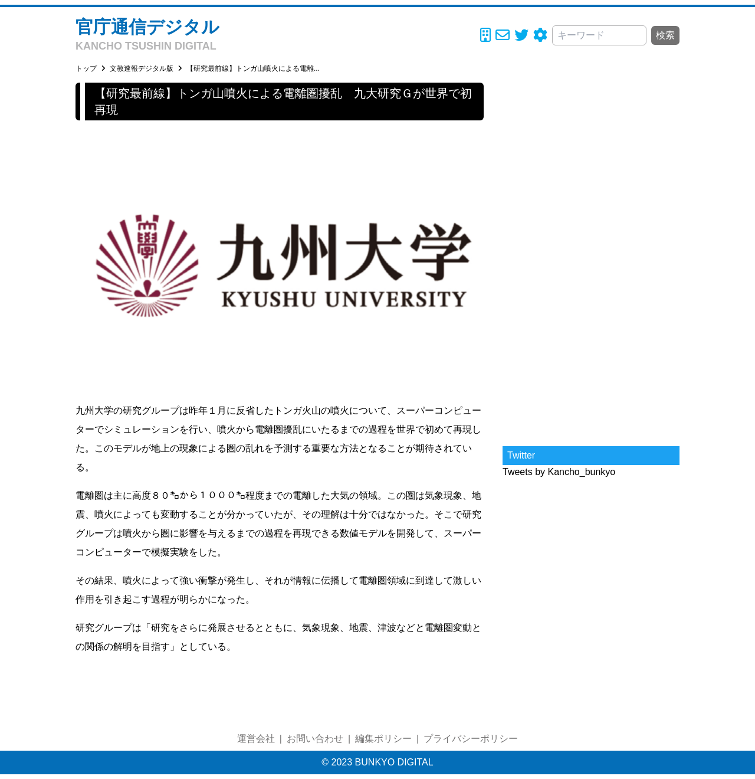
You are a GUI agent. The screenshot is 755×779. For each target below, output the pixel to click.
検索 (665, 35)
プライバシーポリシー (471, 739)
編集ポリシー (383, 739)
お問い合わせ (315, 739)
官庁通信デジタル (147, 27)
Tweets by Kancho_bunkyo (559, 472)
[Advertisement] (591, 260)
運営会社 (256, 739)
